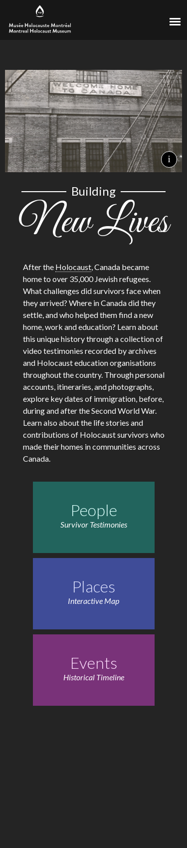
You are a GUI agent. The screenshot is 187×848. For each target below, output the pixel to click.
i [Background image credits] (169, 159)
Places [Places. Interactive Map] (93, 586)
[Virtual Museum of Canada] (137, 18)
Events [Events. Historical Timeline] (93, 662)
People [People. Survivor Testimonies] (93, 510)
